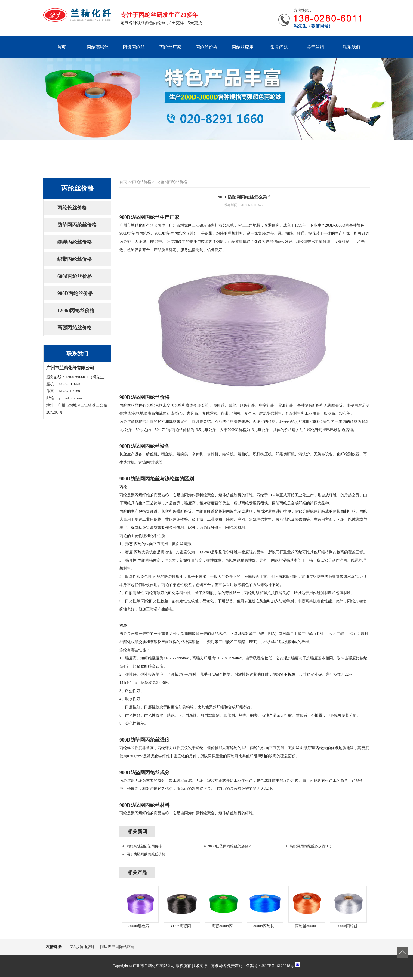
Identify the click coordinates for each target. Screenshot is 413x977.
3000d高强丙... (182, 926)
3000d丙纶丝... (348, 926)
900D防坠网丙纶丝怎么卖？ (229, 846)
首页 (61, 47)
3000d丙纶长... (265, 926)
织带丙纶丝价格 (74, 259)
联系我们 (351, 47)
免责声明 (234, 966)
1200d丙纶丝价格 (75, 310)
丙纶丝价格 (206, 47)
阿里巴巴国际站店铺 (117, 947)
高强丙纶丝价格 (74, 327)
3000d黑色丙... (140, 926)
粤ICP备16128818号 (277, 966)
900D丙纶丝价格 (75, 293)
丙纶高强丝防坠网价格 (144, 846)
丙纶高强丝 (98, 47)
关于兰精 (315, 47)
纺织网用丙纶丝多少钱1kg (310, 846)
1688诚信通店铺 (81, 947)
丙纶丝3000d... (307, 926)
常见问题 (279, 47)
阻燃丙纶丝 (134, 47)
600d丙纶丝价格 (74, 276)
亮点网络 (218, 966)
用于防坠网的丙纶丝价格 (146, 854)
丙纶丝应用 (243, 47)
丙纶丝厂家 (170, 47)
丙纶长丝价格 (72, 207)
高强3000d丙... (224, 926)
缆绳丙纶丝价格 (74, 242)
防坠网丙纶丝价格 (77, 225)
